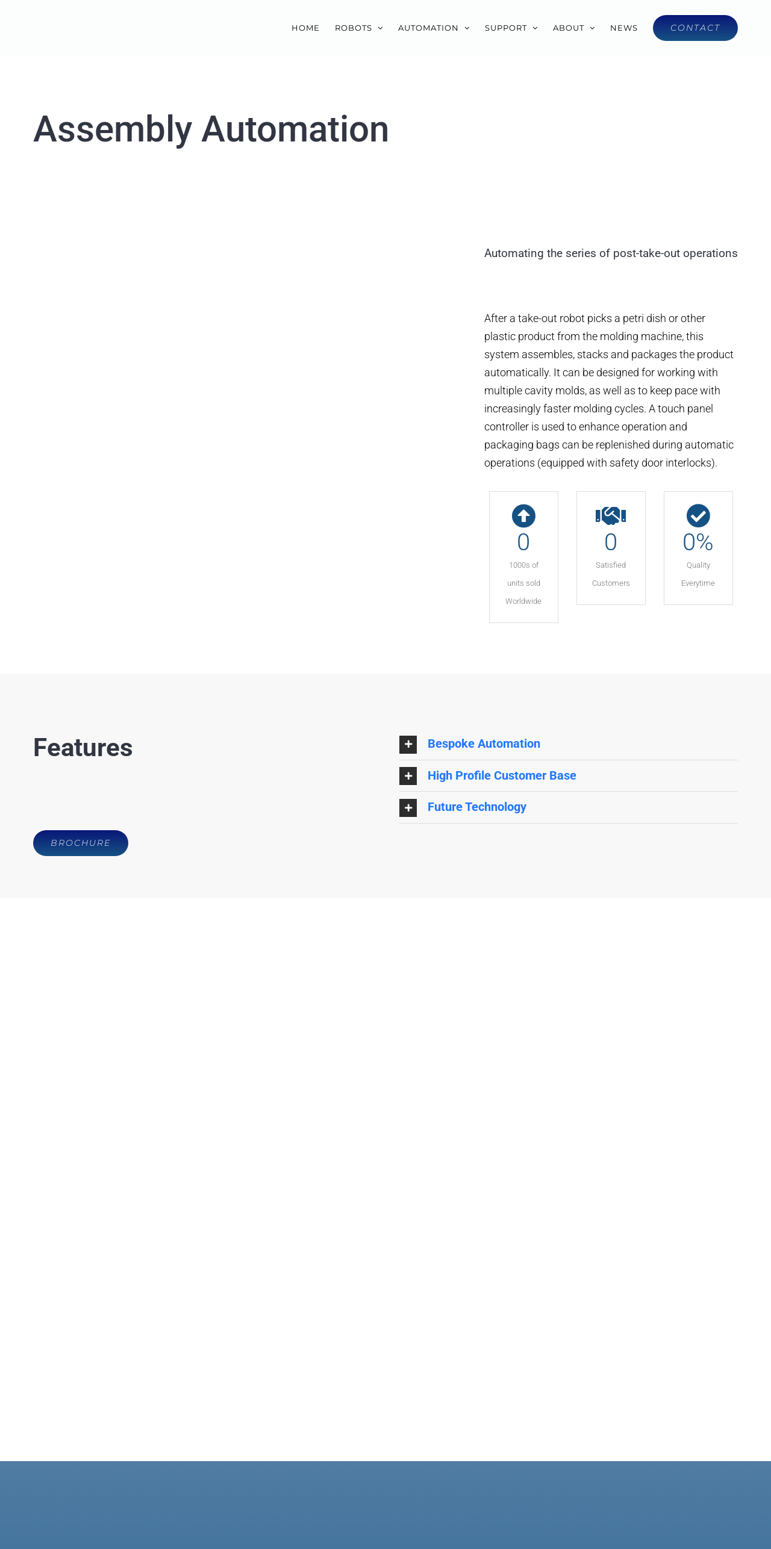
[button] (568, 744)
